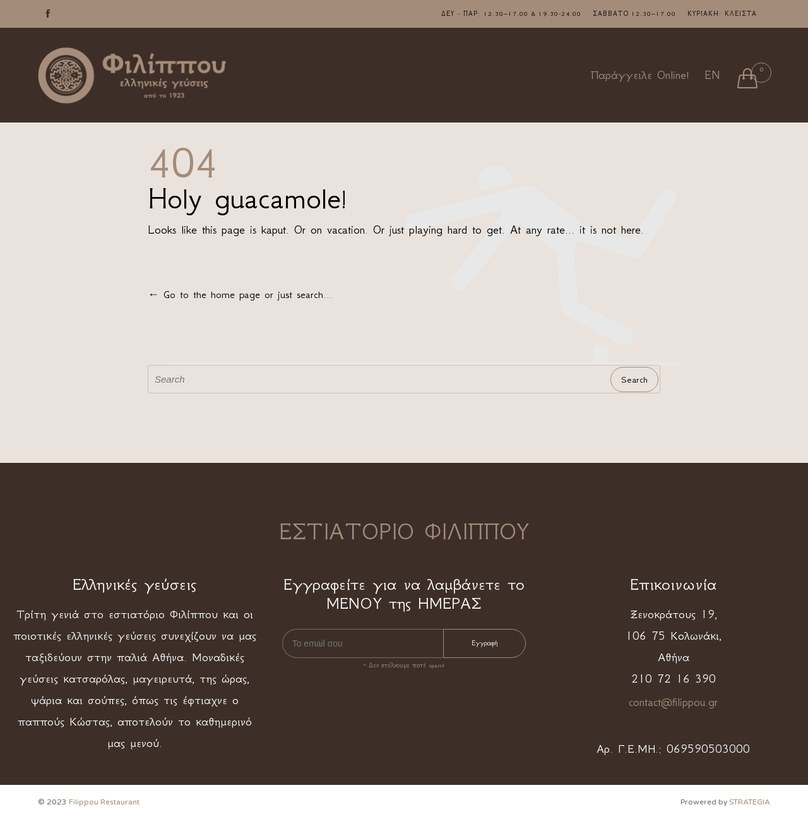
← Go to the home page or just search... (240, 294)
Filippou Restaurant (104, 802)
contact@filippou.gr (673, 702)
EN (712, 75)
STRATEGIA (749, 802)
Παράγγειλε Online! (640, 75)
